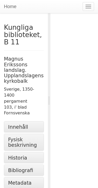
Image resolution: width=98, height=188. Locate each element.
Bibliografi (20, 170)
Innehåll (18, 127)
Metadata (20, 182)
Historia (17, 157)
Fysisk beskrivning (22, 142)
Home (10, 6)
